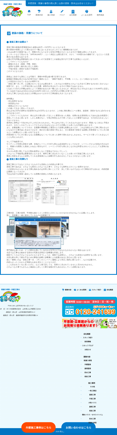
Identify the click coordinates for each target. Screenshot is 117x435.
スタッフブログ (87, 346)
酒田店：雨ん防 (11, 312)
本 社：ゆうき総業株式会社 (10, 309)
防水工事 (88, 372)
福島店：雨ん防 (8, 315)
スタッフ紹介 (95, 290)
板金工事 (88, 376)
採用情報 (88, 342)
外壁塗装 (88, 364)
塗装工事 (92, 395)
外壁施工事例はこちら (38, 427)
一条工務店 (92, 391)
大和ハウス (92, 403)
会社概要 (108, 290)
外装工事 (92, 399)
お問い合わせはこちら (78, 427)
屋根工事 (92, 407)
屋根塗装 (88, 368)
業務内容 (66, 290)
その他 (92, 387)
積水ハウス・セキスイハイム (92, 415)
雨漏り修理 (88, 360)
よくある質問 (80, 290)
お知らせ (88, 350)
